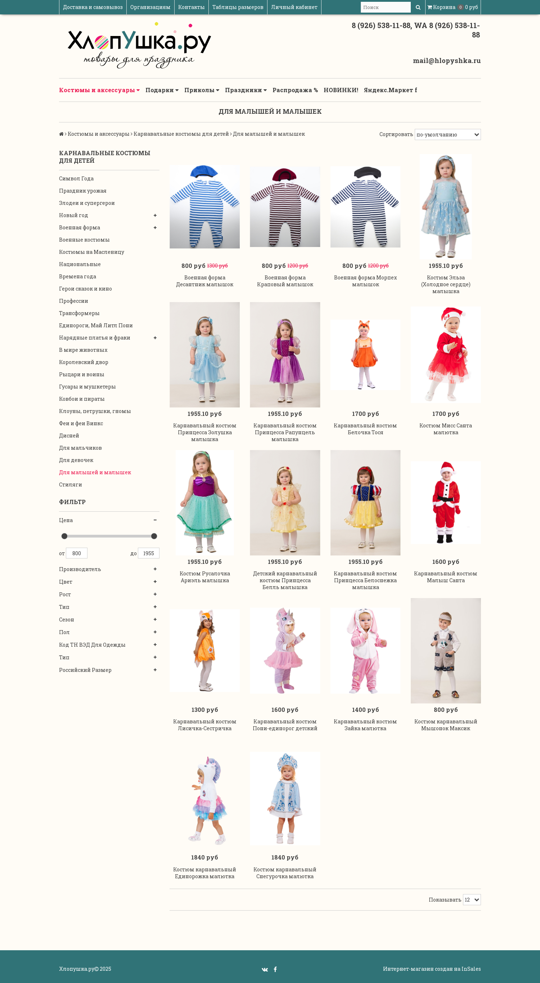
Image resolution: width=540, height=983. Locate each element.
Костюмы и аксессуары (99, 90)
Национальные (80, 264)
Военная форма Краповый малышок (285, 281)
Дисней (69, 435)
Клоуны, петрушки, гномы (95, 411)
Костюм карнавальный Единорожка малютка (204, 873)
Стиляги (70, 484)
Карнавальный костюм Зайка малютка (365, 725)
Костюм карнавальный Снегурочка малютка (284, 873)
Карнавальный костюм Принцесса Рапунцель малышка (285, 432)
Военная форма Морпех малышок (365, 281)
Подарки (162, 90)
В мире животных (83, 349)
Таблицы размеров (238, 7)
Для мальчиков (80, 447)
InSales (471, 968)
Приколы (201, 90)
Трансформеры (79, 313)
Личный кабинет (294, 7)
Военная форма (79, 227)
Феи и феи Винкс (81, 423)
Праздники (246, 90)
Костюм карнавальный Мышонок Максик (445, 725)
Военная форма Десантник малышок (204, 281)
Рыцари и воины (81, 374)
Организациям (150, 7)
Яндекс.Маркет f (390, 90)
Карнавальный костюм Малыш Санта (445, 577)
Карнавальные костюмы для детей (181, 133)
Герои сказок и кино (85, 288)
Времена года (77, 276)
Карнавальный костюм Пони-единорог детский (285, 725)
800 (76, 553)
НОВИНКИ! (341, 90)
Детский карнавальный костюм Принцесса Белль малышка (285, 580)
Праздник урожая (83, 190)
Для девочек (76, 460)
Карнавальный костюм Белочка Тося (365, 429)
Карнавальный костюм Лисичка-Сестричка (205, 725)
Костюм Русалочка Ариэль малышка (205, 577)
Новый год (73, 215)
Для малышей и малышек (95, 472)
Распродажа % (295, 90)
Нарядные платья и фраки (94, 337)
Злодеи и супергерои (87, 202)
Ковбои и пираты (82, 398)
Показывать (445, 899)
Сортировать (396, 134)
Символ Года (76, 178)
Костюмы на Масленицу (91, 251)
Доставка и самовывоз (93, 7)
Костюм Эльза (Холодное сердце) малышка (446, 284)
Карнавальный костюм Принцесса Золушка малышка (205, 432)
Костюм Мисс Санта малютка (445, 429)
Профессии (73, 300)
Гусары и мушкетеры (87, 386)
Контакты (191, 7)
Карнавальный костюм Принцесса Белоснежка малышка (365, 580)
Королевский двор (83, 362)
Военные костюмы (84, 239)
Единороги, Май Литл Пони (96, 325)
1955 (148, 553)
